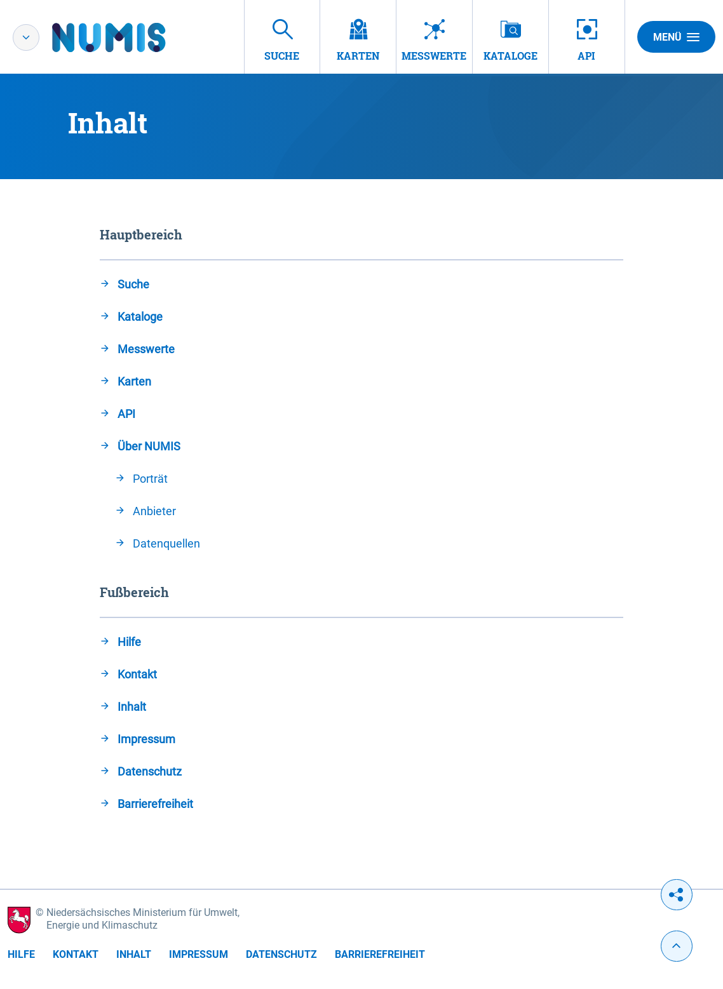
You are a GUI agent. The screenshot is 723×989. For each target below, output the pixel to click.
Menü (676, 36)
